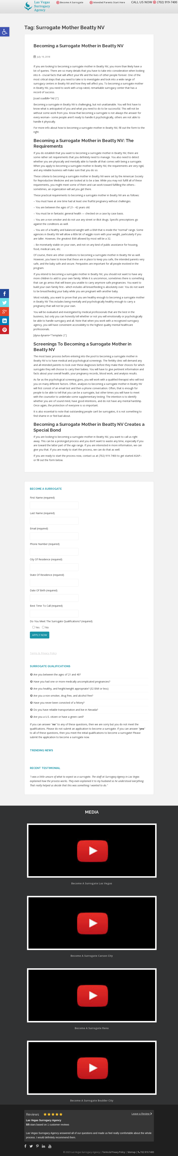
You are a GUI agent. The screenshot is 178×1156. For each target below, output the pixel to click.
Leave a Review (142, 1113)
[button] (4, 31)
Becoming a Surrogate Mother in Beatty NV (78, 45)
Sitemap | (132, 1152)
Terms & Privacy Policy (43, 653)
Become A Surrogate (68, 2)
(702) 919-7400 (166, 2)
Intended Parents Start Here (105, 2)
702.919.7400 (146, 1152)
